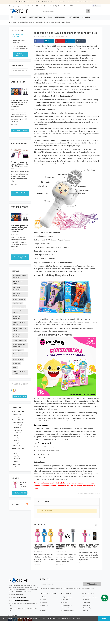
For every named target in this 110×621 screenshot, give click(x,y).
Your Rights (45, 605)
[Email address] (61, 584)
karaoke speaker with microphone (19, 345)
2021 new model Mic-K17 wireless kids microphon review (44, 547)
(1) (15, 466)
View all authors (20, 493)
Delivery (44, 599)
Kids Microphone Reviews (92, 493)
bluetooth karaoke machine (18, 355)
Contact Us (48, 6)
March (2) (17, 445)
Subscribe (92, 584)
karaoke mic (16, 363)
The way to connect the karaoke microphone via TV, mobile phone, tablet (19, 164)
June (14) (17, 451)
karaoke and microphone (16, 317)
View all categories (20, 54)
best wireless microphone (16, 288)
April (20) (16, 456)
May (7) (16, 440)
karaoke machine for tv (19, 340)
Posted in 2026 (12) (18, 412)
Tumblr (81, 41)
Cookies (85, 610)
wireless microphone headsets (19, 323)
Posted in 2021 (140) (18, 448)
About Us (39, 6)
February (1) (17, 461)
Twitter (50, 41)
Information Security (68, 610)
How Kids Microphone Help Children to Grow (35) (20, 47)
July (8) (16, 435)
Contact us (45, 608)
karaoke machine (18, 360)
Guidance (44, 602)
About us (44, 597)
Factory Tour (65, 602)
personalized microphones (16, 335)
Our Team (65, 599)
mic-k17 (15, 367)
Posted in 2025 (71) (18, 420)
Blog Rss (20, 504)
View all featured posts (19, 257)
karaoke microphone (19, 299)
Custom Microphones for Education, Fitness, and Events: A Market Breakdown (19, 103)
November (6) (18, 425)
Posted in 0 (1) (16, 464)
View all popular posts (20, 193)
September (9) (18, 430)
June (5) (16, 437)
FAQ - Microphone (67, 597)
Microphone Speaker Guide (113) (18, 41)
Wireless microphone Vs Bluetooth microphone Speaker (66, 547)
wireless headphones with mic (19, 312)
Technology (86, 602)
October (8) (17, 427)
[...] (31, 591)
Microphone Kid (23, 483)
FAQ (55, 6)
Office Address (30, 6)
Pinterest (61, 41)
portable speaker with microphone (19, 276)
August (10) (17, 432)
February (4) (17, 414)
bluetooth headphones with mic (19, 329)
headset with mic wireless (18, 282)
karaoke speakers (18, 350)
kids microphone (17, 303)
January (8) (17, 417)
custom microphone (19, 307)
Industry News (87, 605)
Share (39, 41)
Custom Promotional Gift (65, 6)
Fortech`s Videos (67, 605)
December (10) (18, 422)
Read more (14, 124)
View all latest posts (20, 130)
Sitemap (44, 610)
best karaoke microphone (16, 294)
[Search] (65, 11)
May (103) (17, 453)
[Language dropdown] (96, 6)
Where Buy (86, 599)
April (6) (16, 443)
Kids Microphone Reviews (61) (17, 35)
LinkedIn (71, 41)
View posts (23, 489)
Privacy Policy (66, 608)
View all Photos (20, 396)
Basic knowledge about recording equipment (89, 546)
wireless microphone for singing (19, 372)
